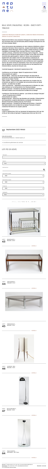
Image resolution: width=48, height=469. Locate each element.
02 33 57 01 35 (12, 465)
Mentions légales (13, 467)
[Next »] (35, 201)
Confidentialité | (7, 467)
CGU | (3, 467)
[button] (44, 2)
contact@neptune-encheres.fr (22, 465)
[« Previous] (12, 201)
